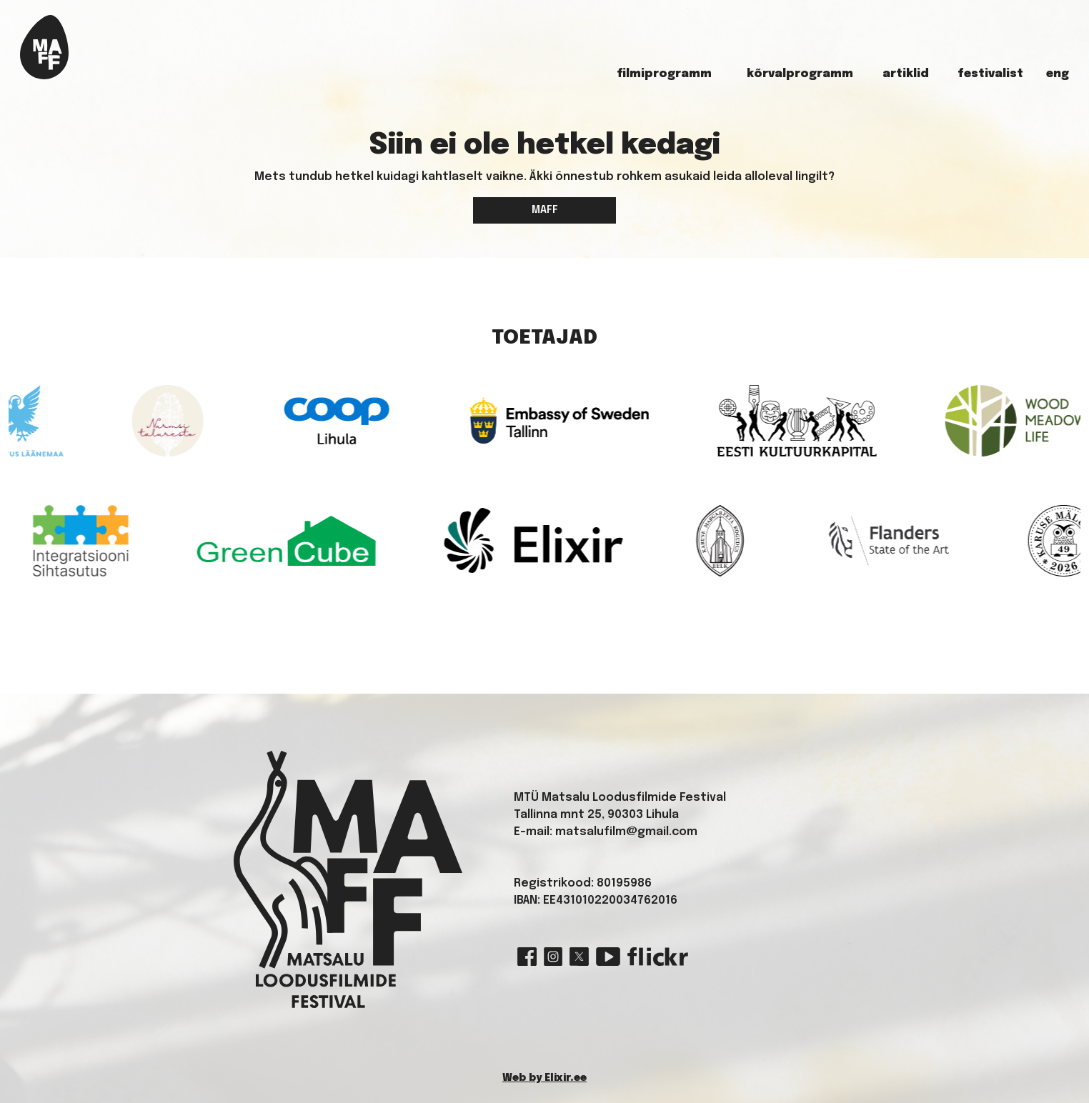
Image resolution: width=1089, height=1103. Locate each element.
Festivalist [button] (990, 74)
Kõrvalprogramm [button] (800, 74)
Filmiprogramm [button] (664, 74)
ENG (1057, 74)
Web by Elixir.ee (544, 1078)
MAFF (545, 210)
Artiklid (905, 74)
